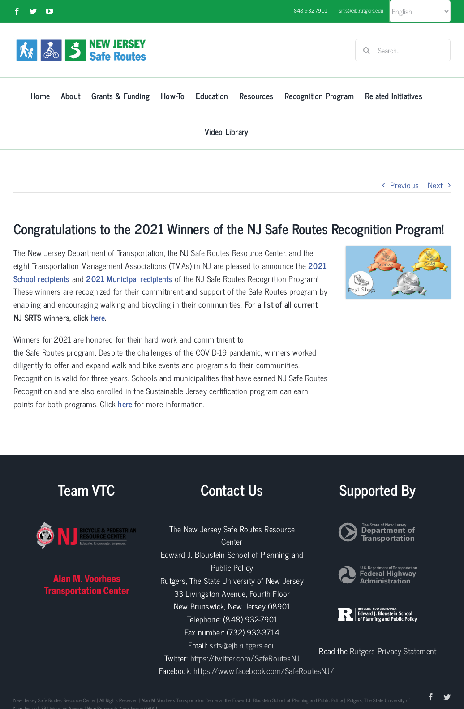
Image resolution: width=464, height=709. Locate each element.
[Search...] (403, 50)
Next (435, 184)
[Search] (366, 50)
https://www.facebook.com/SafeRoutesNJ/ (263, 670)
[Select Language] (420, 11)
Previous (404, 184)
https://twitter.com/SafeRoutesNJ (245, 658)
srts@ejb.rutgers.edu (243, 645)
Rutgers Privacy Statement (393, 650)
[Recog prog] (398, 250)
